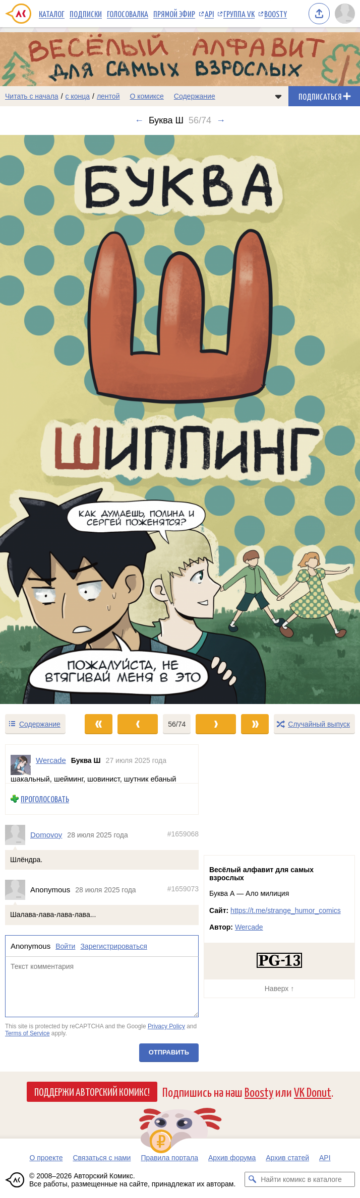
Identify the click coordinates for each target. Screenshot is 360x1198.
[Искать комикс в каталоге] (252, 1179)
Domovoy (46, 834)
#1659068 (183, 834)
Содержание (194, 96)
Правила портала (169, 1158)
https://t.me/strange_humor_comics (285, 910)
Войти (65, 946)
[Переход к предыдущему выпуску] (45, 419)
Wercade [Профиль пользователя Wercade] (51, 760)
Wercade (249, 927)
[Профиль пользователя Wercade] (21, 765)
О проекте (46, 1158)
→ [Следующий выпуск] (220, 120)
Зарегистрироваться (113, 946)
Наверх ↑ (279, 988)
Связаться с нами (102, 1158)
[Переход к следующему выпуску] (180, 419)
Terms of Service (27, 1033)
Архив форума (232, 1158)
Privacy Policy (166, 1026)
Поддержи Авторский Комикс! (92, 1091)
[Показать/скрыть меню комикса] (278, 96)
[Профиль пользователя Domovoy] (17, 834)
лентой (108, 96)
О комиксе (146, 96)
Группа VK (239, 13)
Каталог (52, 13)
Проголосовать (45, 799)
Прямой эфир (174, 13)
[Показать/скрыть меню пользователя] (344, 13)
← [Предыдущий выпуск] (139, 120)
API (209, 13)
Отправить (169, 1051)
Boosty (275, 13)
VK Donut (312, 1091)
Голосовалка (127, 13)
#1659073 (183, 889)
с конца (78, 96)
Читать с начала (31, 96)
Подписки (86, 13)
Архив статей (287, 1158)
